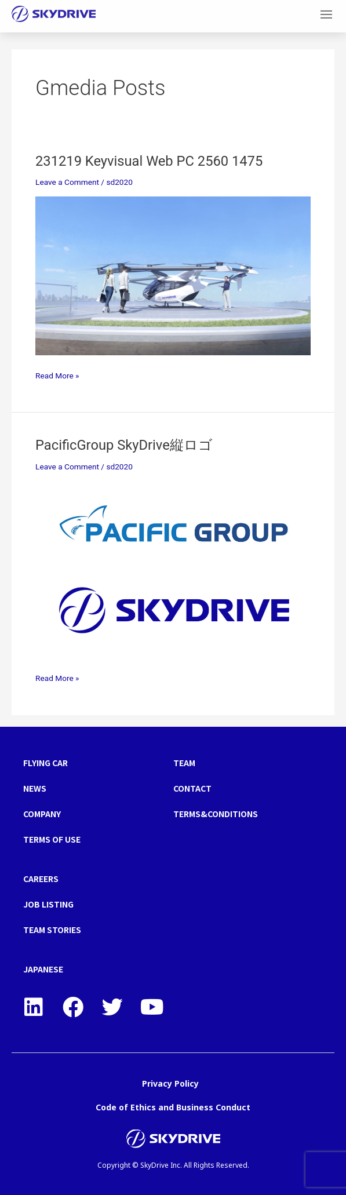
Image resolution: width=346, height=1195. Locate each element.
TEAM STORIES (52, 929)
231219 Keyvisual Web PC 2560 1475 (149, 161)
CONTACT (192, 788)
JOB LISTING (48, 904)
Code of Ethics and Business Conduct (173, 1107)
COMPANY (42, 813)
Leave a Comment (67, 182)
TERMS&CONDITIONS (215, 813)
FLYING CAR (45, 762)
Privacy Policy (170, 1083)
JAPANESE (43, 969)
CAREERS (41, 878)
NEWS (34, 788)
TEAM (184, 762)
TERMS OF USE (52, 839)
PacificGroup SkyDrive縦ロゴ (124, 445)
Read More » (57, 374)
